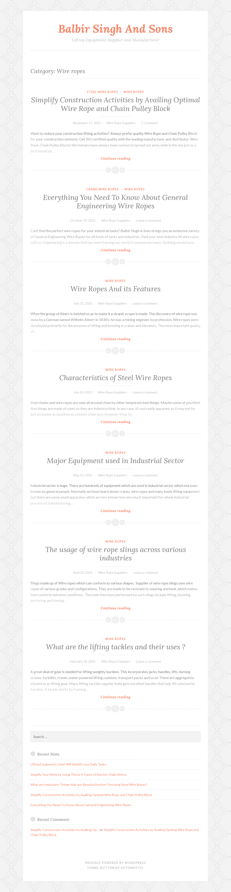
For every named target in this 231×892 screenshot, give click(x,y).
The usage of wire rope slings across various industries (115, 554)
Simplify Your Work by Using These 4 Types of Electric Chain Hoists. (78, 774)
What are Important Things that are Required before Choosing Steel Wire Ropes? (88, 784)
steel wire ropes (102, 92)
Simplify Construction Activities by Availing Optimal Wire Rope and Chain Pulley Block (115, 104)
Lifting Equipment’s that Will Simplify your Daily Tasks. (68, 764)
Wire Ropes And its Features (115, 288)
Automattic (132, 868)
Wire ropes (134, 92)
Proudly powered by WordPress (115, 863)
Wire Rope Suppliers (121, 123)
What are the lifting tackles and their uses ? (115, 646)
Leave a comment (148, 220)
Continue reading (126, 158)
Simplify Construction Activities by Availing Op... (64, 830)
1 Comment (149, 123)
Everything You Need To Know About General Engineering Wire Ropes (115, 202)
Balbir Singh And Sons (115, 28)
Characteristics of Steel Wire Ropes (115, 377)
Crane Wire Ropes (102, 189)
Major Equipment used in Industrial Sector (115, 460)
